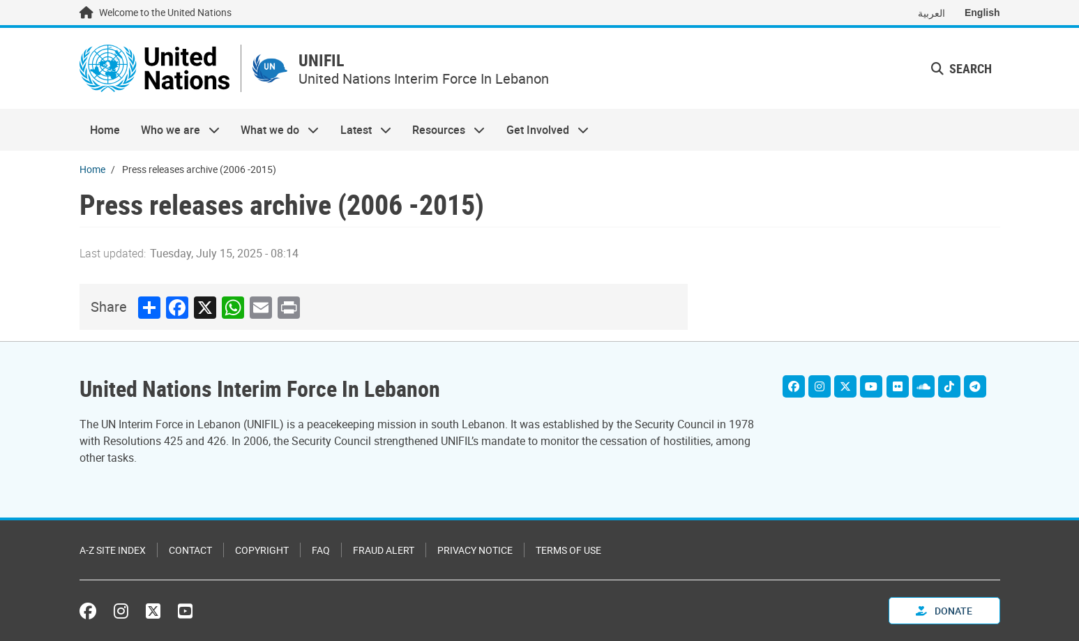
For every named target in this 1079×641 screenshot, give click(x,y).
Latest (360, 129)
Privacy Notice (475, 550)
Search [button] (961, 68)
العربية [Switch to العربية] (931, 13)
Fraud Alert (383, 550)
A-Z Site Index (113, 550)
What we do (274, 129)
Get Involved (541, 129)
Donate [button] (944, 610)
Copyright (262, 550)
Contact (190, 550)
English (982, 12)
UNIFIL (321, 60)
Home (105, 129)
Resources (443, 129)
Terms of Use (568, 550)
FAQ (321, 550)
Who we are (175, 129)
